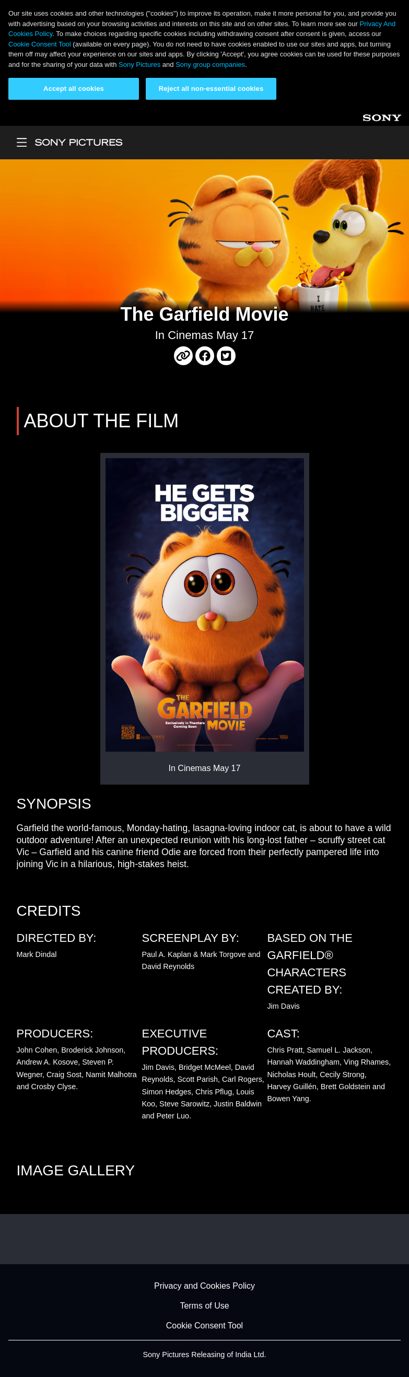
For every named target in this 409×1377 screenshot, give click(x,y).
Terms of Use (204, 1305)
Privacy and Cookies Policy (204, 1285)
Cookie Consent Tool (39, 44)
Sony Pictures (139, 64)
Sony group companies (210, 64)
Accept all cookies (73, 88)
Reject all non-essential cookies (211, 88)
